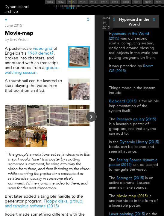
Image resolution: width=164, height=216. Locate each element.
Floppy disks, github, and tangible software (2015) (44, 203)
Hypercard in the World (134, 22)
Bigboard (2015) (122, 101)
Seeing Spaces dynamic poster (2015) (133, 162)
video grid (42, 48)
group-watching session (32, 70)
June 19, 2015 (106, 23)
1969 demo (38, 53)
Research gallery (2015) (136, 119)
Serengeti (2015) (130, 178)
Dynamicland (16, 7)
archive (11, 11)
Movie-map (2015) (132, 196)
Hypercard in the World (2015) (129, 36)
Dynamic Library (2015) (139, 142)
